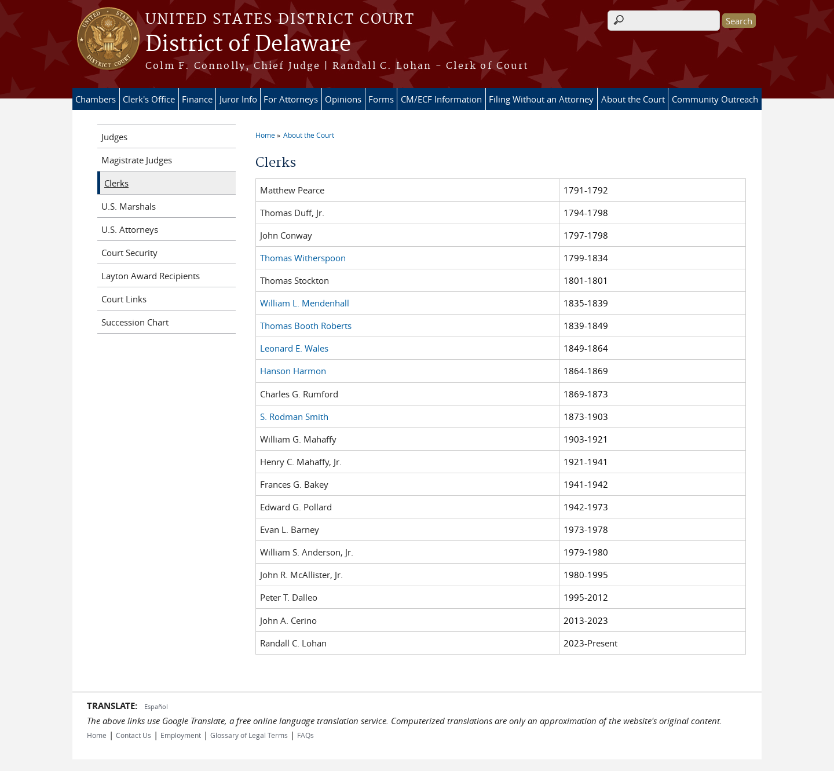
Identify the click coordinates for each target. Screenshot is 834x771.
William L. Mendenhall (304, 303)
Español (156, 706)
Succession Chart (135, 322)
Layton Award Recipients (150, 276)
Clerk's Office (149, 99)
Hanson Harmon (293, 371)
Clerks (116, 183)
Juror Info (238, 99)
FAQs (305, 735)
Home (265, 135)
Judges (114, 136)
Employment (180, 735)
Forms (381, 99)
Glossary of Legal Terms (249, 735)
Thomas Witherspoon (303, 258)
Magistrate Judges (136, 160)
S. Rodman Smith (294, 416)
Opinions (343, 99)
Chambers (95, 99)
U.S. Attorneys (129, 229)
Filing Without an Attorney (541, 99)
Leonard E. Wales (294, 348)
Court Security (129, 252)
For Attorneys (291, 99)
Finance (197, 99)
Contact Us (133, 735)
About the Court (633, 99)
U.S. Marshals (128, 206)
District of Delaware (248, 44)
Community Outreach (715, 99)
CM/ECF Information (441, 99)
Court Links (124, 299)
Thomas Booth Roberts (306, 325)
